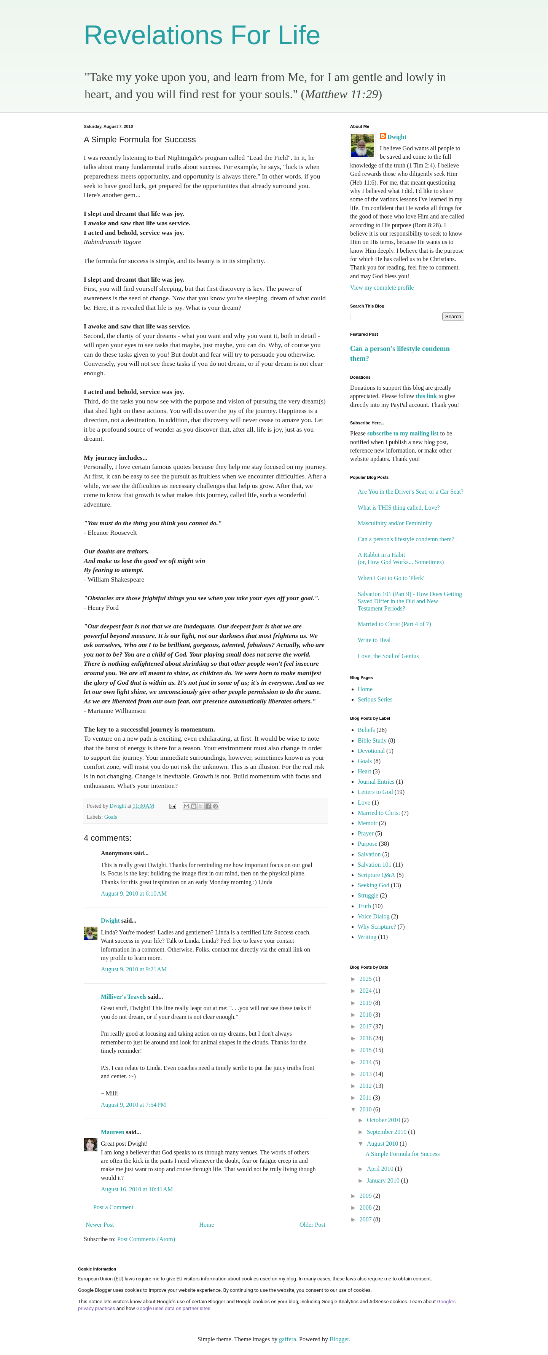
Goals (110, 817)
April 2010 (381, 1168)
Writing (367, 937)
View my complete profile (382, 287)
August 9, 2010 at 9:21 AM (134, 969)
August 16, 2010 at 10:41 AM (137, 1189)
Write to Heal (374, 640)
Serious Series (375, 699)
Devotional (371, 751)
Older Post (312, 1224)
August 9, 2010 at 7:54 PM (133, 1105)
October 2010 (384, 1120)
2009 (366, 1195)
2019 (366, 1003)
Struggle (368, 895)
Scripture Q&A (376, 875)
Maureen (112, 1132)
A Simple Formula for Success (402, 1154)
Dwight (110, 920)
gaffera (287, 1339)
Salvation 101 (374, 864)
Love (364, 802)
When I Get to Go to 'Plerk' (391, 578)
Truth (364, 906)
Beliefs (366, 730)
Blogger (339, 1339)
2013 (366, 1074)
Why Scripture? (377, 926)
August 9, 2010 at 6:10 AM (134, 893)
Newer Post (100, 1224)
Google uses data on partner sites (173, 1308)
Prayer (366, 833)
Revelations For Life (202, 35)
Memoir (368, 823)
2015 (366, 1050)
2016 (366, 1038)
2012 (366, 1085)
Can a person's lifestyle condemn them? (406, 539)
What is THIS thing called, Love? (399, 507)
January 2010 (384, 1180)
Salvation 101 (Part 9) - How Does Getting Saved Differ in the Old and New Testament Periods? (410, 601)
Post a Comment (113, 1207)
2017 (366, 1026)
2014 (366, 1062)
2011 (366, 1097)
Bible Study (372, 740)
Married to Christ (379, 813)
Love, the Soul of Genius (388, 656)
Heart (364, 771)
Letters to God (375, 792)
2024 (366, 990)
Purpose (368, 843)
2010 (366, 1109)
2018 (366, 1014)
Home (206, 1224)
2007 (366, 1219)
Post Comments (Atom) (146, 1239)
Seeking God (373, 885)
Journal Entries (376, 781)
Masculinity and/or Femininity (395, 523)
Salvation (369, 854)
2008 (366, 1207)
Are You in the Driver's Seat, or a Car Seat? (411, 491)
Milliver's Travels (124, 996)
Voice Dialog (374, 916)
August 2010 (383, 1143)
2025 (366, 979)
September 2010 (387, 1132)
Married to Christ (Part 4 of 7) (394, 624)
